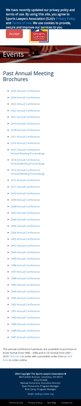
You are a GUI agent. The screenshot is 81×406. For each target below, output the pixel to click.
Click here (15, 356)
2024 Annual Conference (25, 97)
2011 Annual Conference (25, 186)
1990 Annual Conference (25, 317)
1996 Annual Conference (25, 278)
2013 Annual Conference (25, 170)
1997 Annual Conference (25, 271)
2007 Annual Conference (25, 213)
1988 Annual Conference (25, 330)
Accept (14, 33)
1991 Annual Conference (25, 311)
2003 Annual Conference (25, 239)
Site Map (51, 402)
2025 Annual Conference (25, 91)
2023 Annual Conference (25, 104)
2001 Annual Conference (25, 245)
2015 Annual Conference (25, 149)
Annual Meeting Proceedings (28, 153)
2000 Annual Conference (25, 252)
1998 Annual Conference (25, 265)
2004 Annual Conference (25, 232)
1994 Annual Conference (25, 291)
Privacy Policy (35, 402)
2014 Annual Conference (25, 160)
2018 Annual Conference (25, 130)
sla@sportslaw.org (44, 393)
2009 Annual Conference (25, 200)
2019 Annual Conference (25, 123)
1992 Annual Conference (25, 304)
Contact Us (66, 402)
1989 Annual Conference (25, 324)
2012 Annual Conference (25, 180)
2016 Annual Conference (25, 143)
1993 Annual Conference (25, 298)
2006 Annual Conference (25, 219)
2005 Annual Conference (25, 226)
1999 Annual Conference (25, 258)
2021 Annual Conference (25, 117)
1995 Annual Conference (25, 285)
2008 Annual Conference (25, 206)
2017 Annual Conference (25, 136)
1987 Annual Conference (25, 337)
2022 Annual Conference (25, 110)
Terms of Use (16, 402)
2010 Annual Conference (25, 193)
